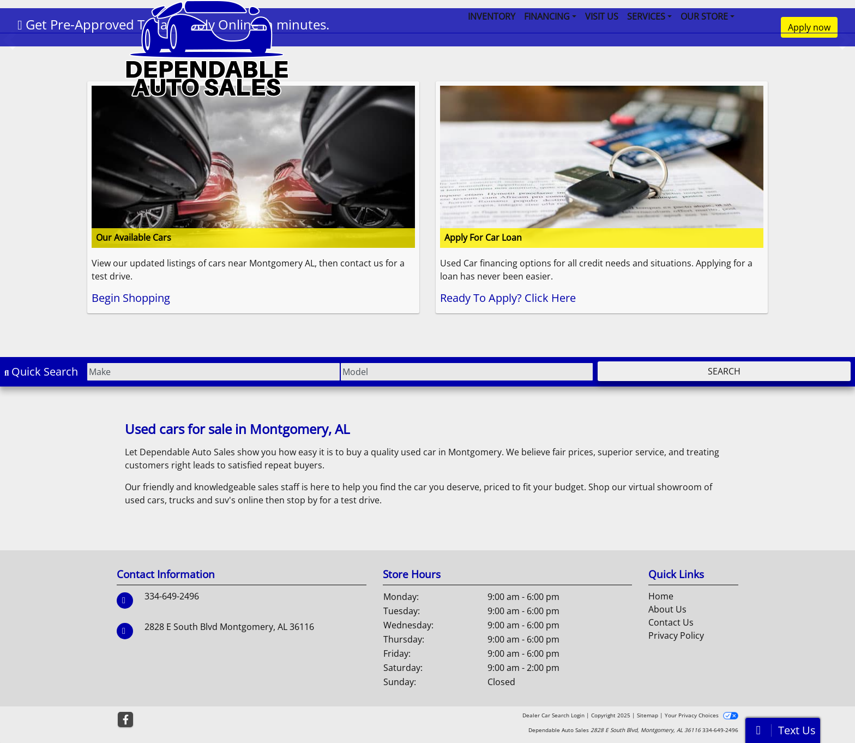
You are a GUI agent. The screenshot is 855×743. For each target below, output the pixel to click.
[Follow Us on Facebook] (125, 720)
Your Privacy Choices (701, 715)
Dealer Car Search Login (553, 715)
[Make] (213, 371)
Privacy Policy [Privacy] (676, 635)
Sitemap (647, 715)
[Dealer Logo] (207, 47)
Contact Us (671, 622)
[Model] (466, 371)
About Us (667, 609)
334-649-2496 (171, 596)
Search (724, 371)
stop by (302, 500)
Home (660, 596)
